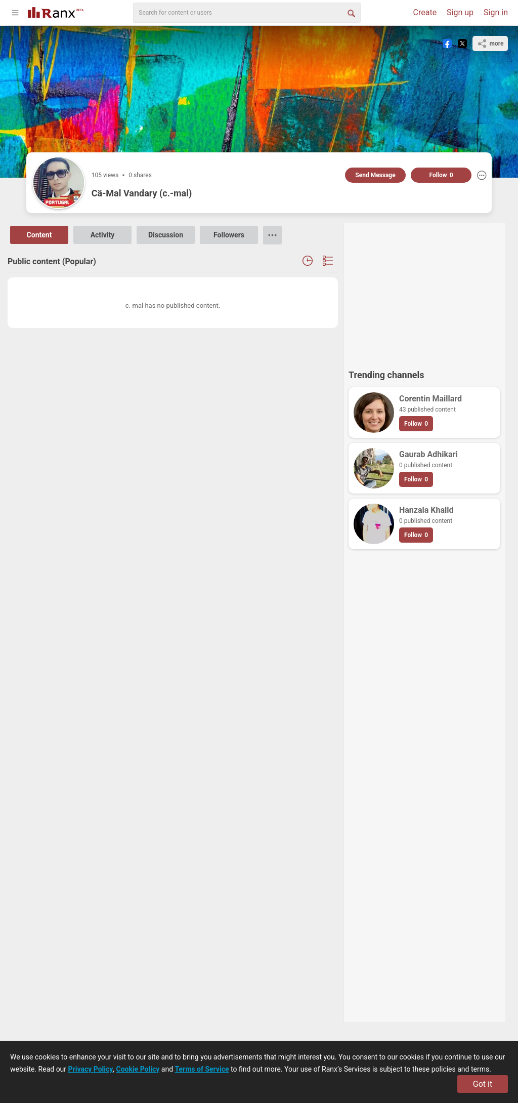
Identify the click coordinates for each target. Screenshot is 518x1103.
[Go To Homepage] (55, 11)
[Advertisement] (424, 291)
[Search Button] (350, 13)
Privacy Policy (90, 1069)
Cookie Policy (138, 1069)
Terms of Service (202, 1069)
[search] (247, 13)
